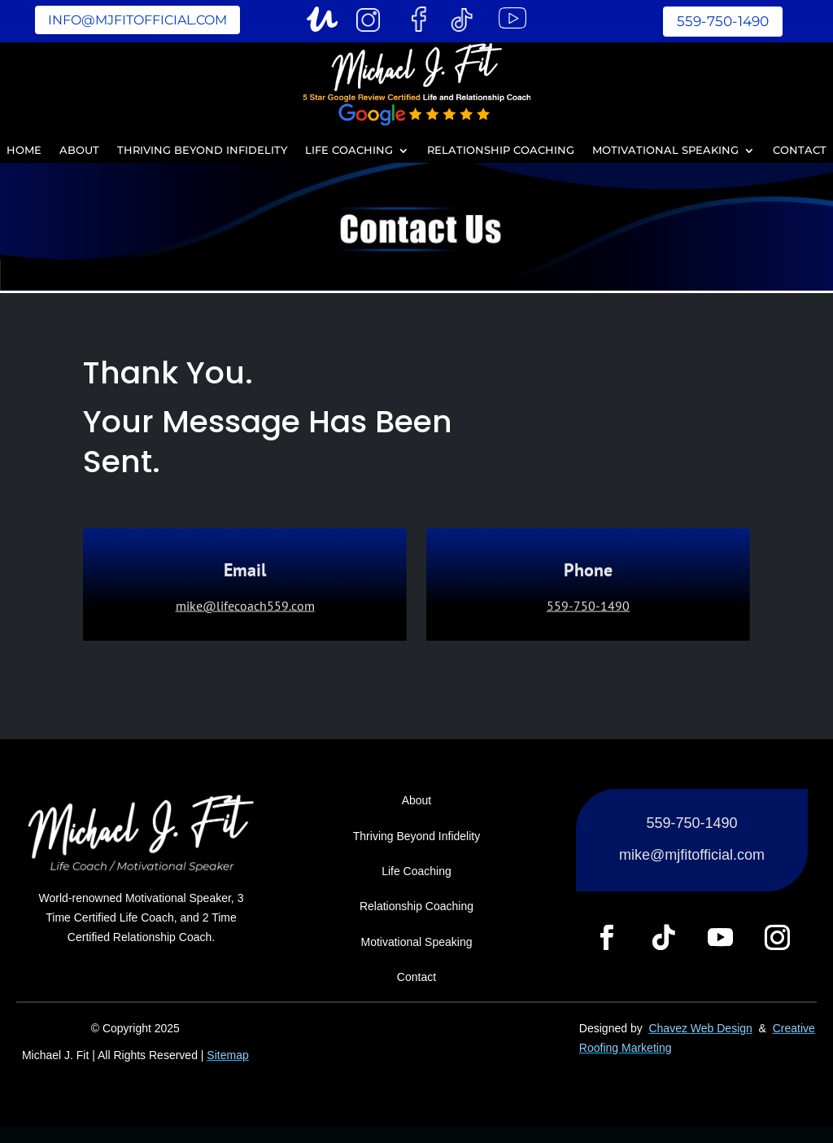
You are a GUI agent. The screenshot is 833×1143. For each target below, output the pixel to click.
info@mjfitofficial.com (137, 20)
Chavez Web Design (700, 1028)
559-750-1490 (723, 21)
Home (24, 150)
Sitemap (227, 1055)
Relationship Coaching (500, 150)
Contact (799, 150)
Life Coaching (349, 150)
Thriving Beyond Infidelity (202, 150)
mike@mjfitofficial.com (692, 855)
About (79, 150)
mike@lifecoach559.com (245, 607)
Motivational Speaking (665, 150)
